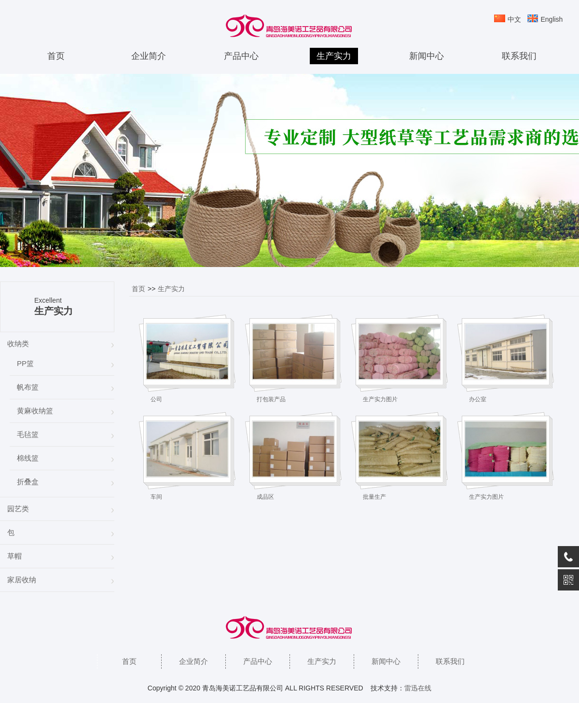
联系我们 (519, 56)
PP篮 (25, 363)
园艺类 (18, 509)
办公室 (477, 399)
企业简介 (148, 56)
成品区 (265, 496)
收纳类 (18, 343)
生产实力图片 (380, 399)
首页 (56, 56)
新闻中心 (426, 56)
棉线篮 (28, 458)
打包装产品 (271, 399)
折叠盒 (28, 482)
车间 (156, 496)
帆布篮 (28, 387)
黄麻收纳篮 (35, 411)
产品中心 (241, 56)
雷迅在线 (417, 688)
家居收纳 (21, 580)
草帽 (14, 556)
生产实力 (334, 56)
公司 (156, 399)
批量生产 (374, 496)
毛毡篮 (28, 434)
